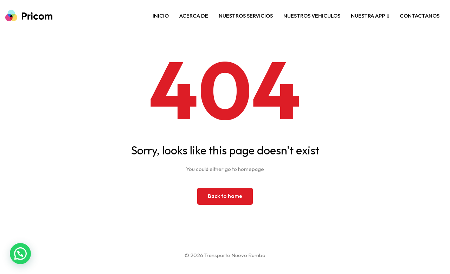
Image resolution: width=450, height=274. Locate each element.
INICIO (161, 15)
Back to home (225, 196)
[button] (20, 253)
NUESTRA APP (368, 15)
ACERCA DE (193, 15)
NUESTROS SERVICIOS (246, 15)
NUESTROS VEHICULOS (311, 15)
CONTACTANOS (419, 15)
